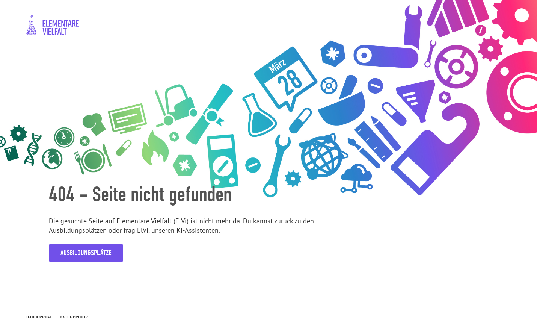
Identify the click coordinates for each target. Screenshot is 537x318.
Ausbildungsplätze (86, 252)
